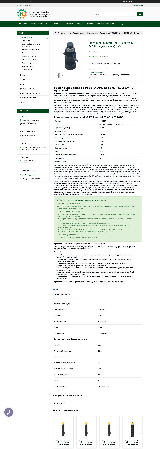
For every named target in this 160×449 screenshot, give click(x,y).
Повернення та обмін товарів (30, 93)
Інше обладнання (28, 66)
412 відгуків (129, 1)
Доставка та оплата (27, 89)
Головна (23, 24)
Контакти (69, 24)
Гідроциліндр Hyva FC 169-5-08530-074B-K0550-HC (87, 443)
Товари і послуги (26, 37)
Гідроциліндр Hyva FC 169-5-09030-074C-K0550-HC (110, 443)
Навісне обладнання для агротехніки (31, 45)
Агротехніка (26, 41)
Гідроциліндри (92, 33)
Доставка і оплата (85, 24)
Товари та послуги (39, 24)
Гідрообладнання (79, 33)
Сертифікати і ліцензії (28, 98)
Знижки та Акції (27, 69)
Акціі (121, 24)
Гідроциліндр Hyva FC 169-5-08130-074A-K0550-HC (64, 443)
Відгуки (22, 79)
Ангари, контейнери (29, 59)
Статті (22, 84)
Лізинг (22, 102)
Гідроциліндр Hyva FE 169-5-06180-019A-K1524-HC (133, 443)
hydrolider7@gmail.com (29, 175)
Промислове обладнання (31, 49)
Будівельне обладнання (30, 53)
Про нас (57, 24)
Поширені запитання (106, 24)
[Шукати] (140, 14)
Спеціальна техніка (29, 56)
